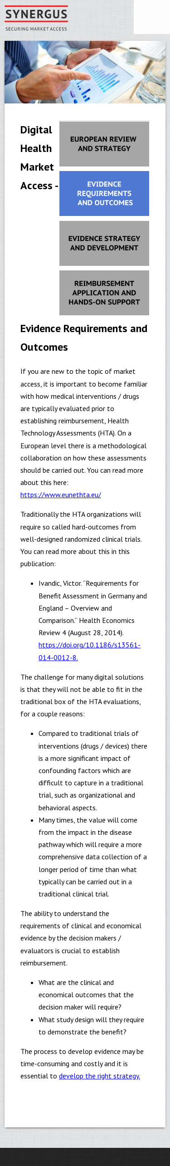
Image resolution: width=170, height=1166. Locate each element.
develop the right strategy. (99, 1075)
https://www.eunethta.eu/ (60, 494)
